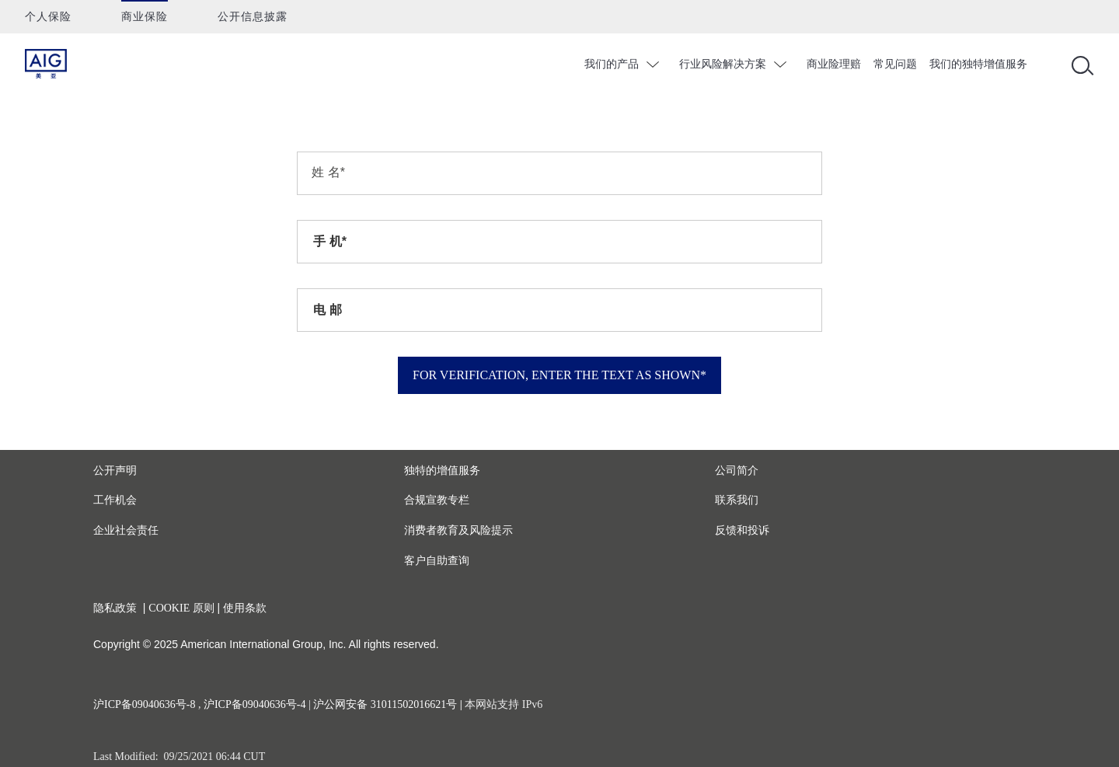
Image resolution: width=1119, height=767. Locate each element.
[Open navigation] (1079, 64)
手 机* (330, 241)
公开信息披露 (253, 17)
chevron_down (655, 64)
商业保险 (144, 17)
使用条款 (245, 608)
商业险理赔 (834, 64)
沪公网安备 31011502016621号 (385, 704)
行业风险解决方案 (722, 64)
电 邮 (327, 309)
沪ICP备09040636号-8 (144, 704)
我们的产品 (611, 64)
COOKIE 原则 (181, 608)
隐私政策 (115, 608)
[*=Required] (559, 173)
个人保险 (48, 17)
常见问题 (895, 64)
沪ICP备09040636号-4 (254, 704)
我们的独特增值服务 (978, 64)
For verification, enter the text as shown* (559, 375)
